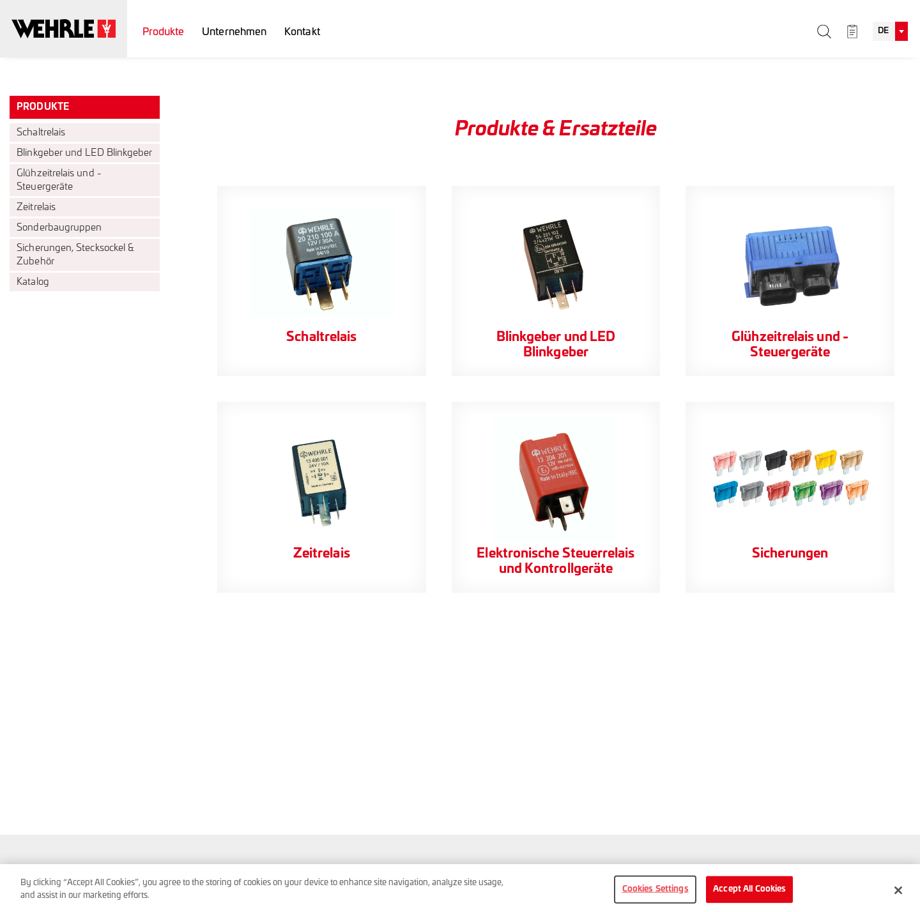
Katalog (33, 282)
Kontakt (302, 32)
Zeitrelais (36, 207)
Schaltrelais (41, 132)
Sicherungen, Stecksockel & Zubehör (75, 254)
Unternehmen (234, 32)
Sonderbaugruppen (59, 227)
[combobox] (890, 31)
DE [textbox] (883, 31)
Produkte (163, 32)
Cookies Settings (655, 896)
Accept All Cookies (749, 896)
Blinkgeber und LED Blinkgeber (84, 153)
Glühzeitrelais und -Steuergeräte (59, 180)
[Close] (898, 897)
